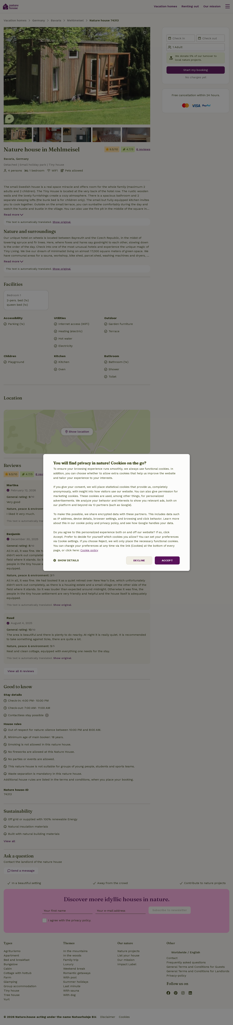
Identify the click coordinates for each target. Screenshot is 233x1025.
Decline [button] (139, 560)
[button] (66, 560)
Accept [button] (167, 560)
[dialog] (116, 512)
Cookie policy (89, 550)
